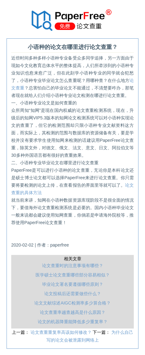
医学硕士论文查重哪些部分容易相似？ (73, 274)
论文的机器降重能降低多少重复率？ (73, 321)
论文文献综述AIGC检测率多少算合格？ (72, 302)
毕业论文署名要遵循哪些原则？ (72, 284)
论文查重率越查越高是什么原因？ (72, 312)
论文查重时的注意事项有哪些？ (72, 265)
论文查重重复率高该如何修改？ (62, 332)
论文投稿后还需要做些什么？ (72, 293)
